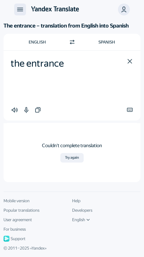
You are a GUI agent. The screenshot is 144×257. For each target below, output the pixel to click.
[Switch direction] (72, 42)
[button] (130, 61)
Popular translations (21, 210)
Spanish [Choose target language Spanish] (106, 42)
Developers (82, 210)
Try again (72, 157)
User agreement (18, 219)
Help (76, 200)
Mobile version (17, 200)
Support (14, 239)
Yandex (38, 248)
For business (15, 229)
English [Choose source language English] (37, 42)
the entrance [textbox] (37, 63)
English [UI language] (81, 219)
